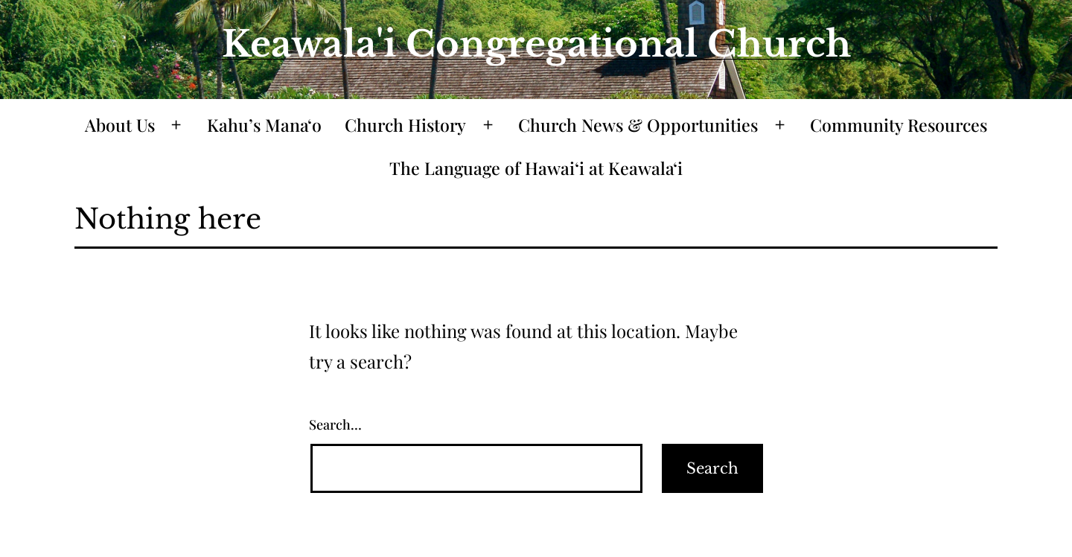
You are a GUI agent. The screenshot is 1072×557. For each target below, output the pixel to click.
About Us (120, 124)
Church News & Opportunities (638, 124)
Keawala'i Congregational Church (536, 44)
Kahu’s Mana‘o (264, 124)
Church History (405, 124)
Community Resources (898, 124)
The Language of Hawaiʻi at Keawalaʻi (536, 167)
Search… (335, 424)
